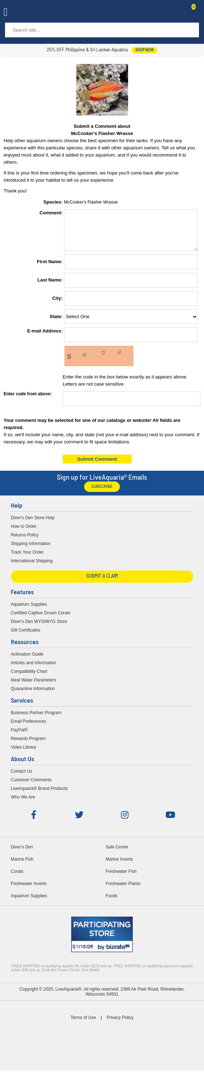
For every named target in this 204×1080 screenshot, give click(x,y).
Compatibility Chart (29, 677)
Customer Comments (31, 786)
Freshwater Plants (123, 890)
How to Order (23, 532)
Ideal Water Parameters (33, 686)
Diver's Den (22, 853)
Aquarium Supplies (29, 610)
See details (90, 976)
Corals (17, 877)
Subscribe (102, 493)
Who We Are (23, 803)
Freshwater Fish (121, 877)
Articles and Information (33, 669)
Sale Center (117, 853)
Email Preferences (28, 727)
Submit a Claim (102, 583)
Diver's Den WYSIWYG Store (39, 627)
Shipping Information (30, 550)
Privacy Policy (119, 1024)
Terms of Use (83, 1024)
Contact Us (176, 13)
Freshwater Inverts (28, 890)
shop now (144, 50)
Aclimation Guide (27, 660)
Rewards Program (28, 745)
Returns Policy (24, 541)
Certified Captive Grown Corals (40, 619)
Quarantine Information (33, 695)
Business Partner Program (36, 719)
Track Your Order (27, 558)
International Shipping (32, 567)
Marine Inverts (119, 865)
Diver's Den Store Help (33, 524)
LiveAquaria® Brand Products (39, 794)
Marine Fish (22, 865)
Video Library (23, 753)
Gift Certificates (25, 636)
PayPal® (19, 736)
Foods (112, 902)
